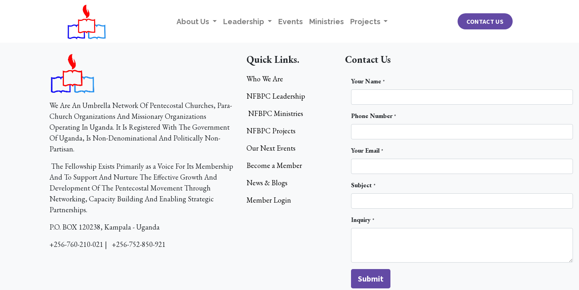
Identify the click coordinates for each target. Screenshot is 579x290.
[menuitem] (290, 21)
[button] (370, 278)
